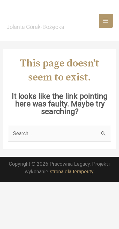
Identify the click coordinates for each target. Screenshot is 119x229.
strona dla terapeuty (71, 172)
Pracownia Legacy (44, 17)
